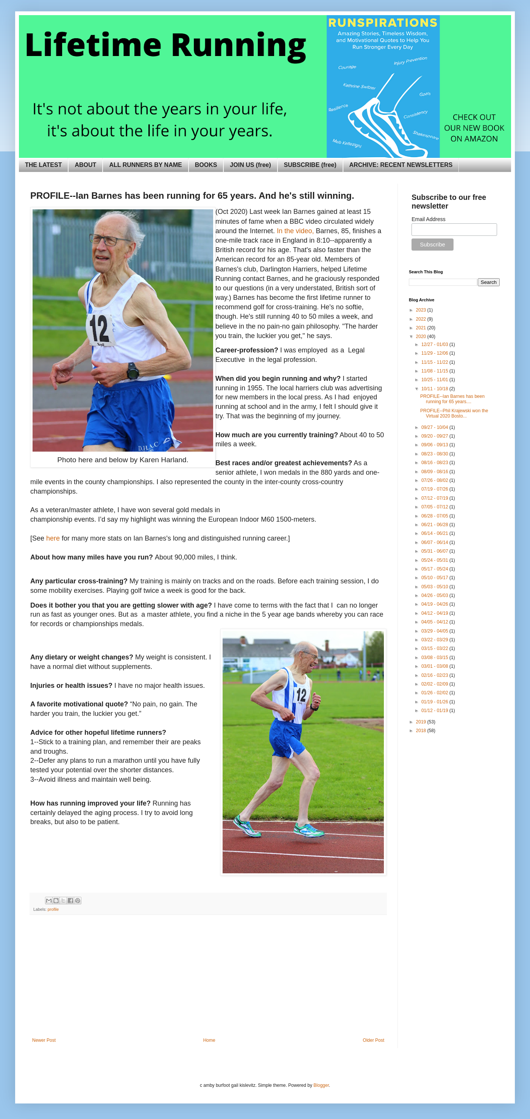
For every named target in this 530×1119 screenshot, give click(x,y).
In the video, (295, 231)
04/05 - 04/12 (435, 622)
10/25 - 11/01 (435, 379)
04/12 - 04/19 (435, 613)
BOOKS (206, 165)
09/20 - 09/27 (435, 436)
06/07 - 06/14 (435, 542)
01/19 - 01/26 (435, 701)
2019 (421, 722)
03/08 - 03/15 (435, 657)
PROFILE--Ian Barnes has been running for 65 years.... (452, 399)
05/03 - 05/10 (435, 586)
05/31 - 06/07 (435, 551)
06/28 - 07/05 (435, 516)
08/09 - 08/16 (435, 471)
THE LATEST (43, 165)
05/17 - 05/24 (435, 569)
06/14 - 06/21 (435, 533)
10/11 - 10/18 (435, 388)
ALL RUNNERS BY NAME (145, 165)
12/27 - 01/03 (435, 344)
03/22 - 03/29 (435, 639)
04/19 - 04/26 (435, 604)
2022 (421, 319)
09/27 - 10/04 (435, 427)
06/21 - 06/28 (435, 524)
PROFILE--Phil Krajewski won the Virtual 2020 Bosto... (454, 413)
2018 (421, 730)
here (53, 538)
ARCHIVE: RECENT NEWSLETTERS (401, 165)
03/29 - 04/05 (435, 631)
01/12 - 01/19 (435, 710)
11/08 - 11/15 (435, 371)
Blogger (321, 1085)
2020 (421, 336)
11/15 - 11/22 (435, 362)
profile (53, 909)
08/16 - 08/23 (435, 462)
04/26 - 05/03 (435, 595)
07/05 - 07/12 (435, 507)
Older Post (373, 1040)
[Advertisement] (208, 981)
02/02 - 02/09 (435, 684)
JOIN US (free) (250, 165)
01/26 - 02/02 (435, 692)
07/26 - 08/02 (435, 480)
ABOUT (85, 165)
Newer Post (44, 1040)
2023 (421, 310)
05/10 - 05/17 (435, 577)
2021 (421, 327)
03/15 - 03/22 (435, 648)
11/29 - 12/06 (435, 353)
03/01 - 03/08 (435, 666)
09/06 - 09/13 (435, 444)
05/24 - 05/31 (435, 560)
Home (209, 1040)
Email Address (428, 219)
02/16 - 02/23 (435, 675)
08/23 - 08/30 (435, 454)
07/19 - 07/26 (435, 489)
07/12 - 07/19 (435, 498)
